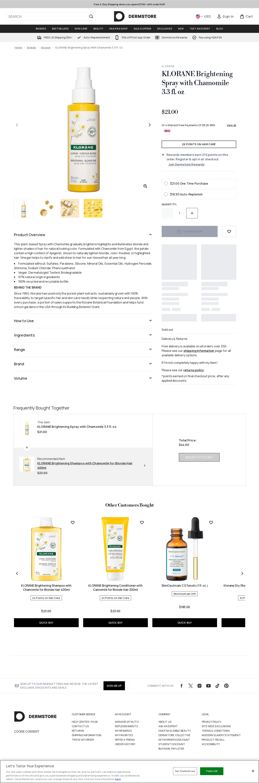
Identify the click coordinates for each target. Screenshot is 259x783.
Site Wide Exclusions (216, 726)
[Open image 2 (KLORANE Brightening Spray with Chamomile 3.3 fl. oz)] (46, 208)
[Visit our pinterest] (226, 686)
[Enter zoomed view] (145, 186)
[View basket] (246, 16)
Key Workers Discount (174, 739)
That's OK (212, 771)
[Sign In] (225, 16)
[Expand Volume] (83, 378)
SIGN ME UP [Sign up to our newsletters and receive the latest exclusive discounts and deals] (114, 685)
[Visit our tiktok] (217, 686)
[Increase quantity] (192, 213)
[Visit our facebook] (181, 686)
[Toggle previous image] (17, 125)
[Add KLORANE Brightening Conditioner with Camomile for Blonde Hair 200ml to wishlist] (141, 522)
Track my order (83, 739)
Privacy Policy (211, 721)
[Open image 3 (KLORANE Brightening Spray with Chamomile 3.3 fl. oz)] (70, 208)
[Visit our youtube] (208, 686)
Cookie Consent (27, 731)
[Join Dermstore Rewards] (202, 164)
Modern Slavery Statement (221, 735)
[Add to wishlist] (229, 231)
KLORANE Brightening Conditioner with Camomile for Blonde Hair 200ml (115, 587)
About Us (165, 721)
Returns (78, 730)
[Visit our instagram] (199, 686)
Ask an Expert (168, 726)
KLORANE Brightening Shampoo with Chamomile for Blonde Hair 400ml (46, 587)
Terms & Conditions (216, 730)
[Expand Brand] (83, 364)
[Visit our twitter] (190, 686)
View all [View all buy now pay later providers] (231, 125)
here (118, 779)
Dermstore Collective (174, 735)
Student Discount (171, 744)
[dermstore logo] (135, 16)
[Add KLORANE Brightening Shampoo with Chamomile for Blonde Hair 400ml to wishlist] (72, 522)
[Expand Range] (83, 349)
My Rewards (123, 730)
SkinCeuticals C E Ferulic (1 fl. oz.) (184, 585)
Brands (31, 47)
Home (18, 47)
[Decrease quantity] (167, 213)
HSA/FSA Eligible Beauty (174, 730)
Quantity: (169, 204)
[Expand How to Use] (83, 320)
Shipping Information (86, 735)
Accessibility (211, 744)
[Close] (253, 771)
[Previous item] (17, 573)
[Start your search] (51, 16)
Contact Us (80, 726)
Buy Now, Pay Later (171, 748)
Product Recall (213, 739)
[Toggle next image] (150, 125)
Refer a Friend (125, 739)
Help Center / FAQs (85, 721)
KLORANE (168, 66)
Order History (125, 744)
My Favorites (124, 735)
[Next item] (242, 573)
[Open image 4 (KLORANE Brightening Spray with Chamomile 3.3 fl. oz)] (93, 208)
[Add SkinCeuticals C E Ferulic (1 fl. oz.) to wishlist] (211, 522)
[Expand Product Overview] (83, 234)
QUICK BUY (46, 622)
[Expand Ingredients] (83, 335)
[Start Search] (91, 16)
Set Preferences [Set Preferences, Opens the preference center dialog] (185, 771)
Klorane (46, 47)
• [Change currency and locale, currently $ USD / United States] (203, 16)
